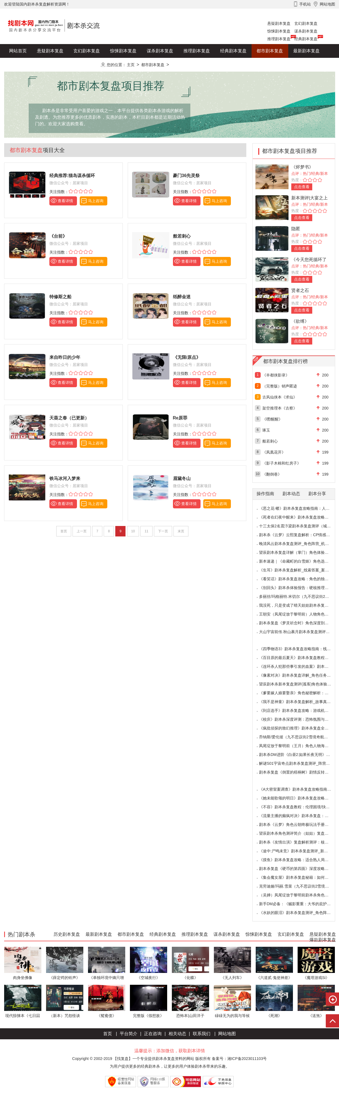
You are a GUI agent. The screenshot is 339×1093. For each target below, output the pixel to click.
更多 (86, 64)
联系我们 (201, 1033)
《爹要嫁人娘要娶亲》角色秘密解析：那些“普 (298, 693)
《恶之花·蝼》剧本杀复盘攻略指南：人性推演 (298, 508)
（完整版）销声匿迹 (279, 386)
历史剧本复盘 (22, 64)
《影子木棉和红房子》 (281, 463)
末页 (181, 531)
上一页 (82, 531)
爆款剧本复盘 (59, 64)
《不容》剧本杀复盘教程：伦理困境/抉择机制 (298, 807)
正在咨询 (153, 1033)
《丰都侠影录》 (275, 375)
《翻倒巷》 (272, 474)
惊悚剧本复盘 (278, 31)
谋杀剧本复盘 (305, 31)
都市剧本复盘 (270, 50)
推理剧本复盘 (278, 39)
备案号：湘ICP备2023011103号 (239, 1058)
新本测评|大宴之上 (309, 198)
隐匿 (295, 228)
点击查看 (301, 187)
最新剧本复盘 (306, 50)
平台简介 (128, 1033)
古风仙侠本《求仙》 (279, 397)
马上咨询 (95, 201)
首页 (63, 531)
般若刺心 (270, 441)
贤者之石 (300, 290)
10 (133, 531)
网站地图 (227, 1033)
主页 (131, 65)
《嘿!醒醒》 (272, 419)
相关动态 (177, 1033)
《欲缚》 (300, 321)
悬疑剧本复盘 (278, 23)
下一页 (163, 531)
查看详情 (65, 201)
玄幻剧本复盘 (305, 23)
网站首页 (18, 50)
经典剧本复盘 (305, 39)
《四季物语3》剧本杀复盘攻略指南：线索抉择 (298, 649)
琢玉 (266, 430)
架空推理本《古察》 (279, 408)
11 (146, 531)
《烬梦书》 (302, 167)
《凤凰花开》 (273, 452)
